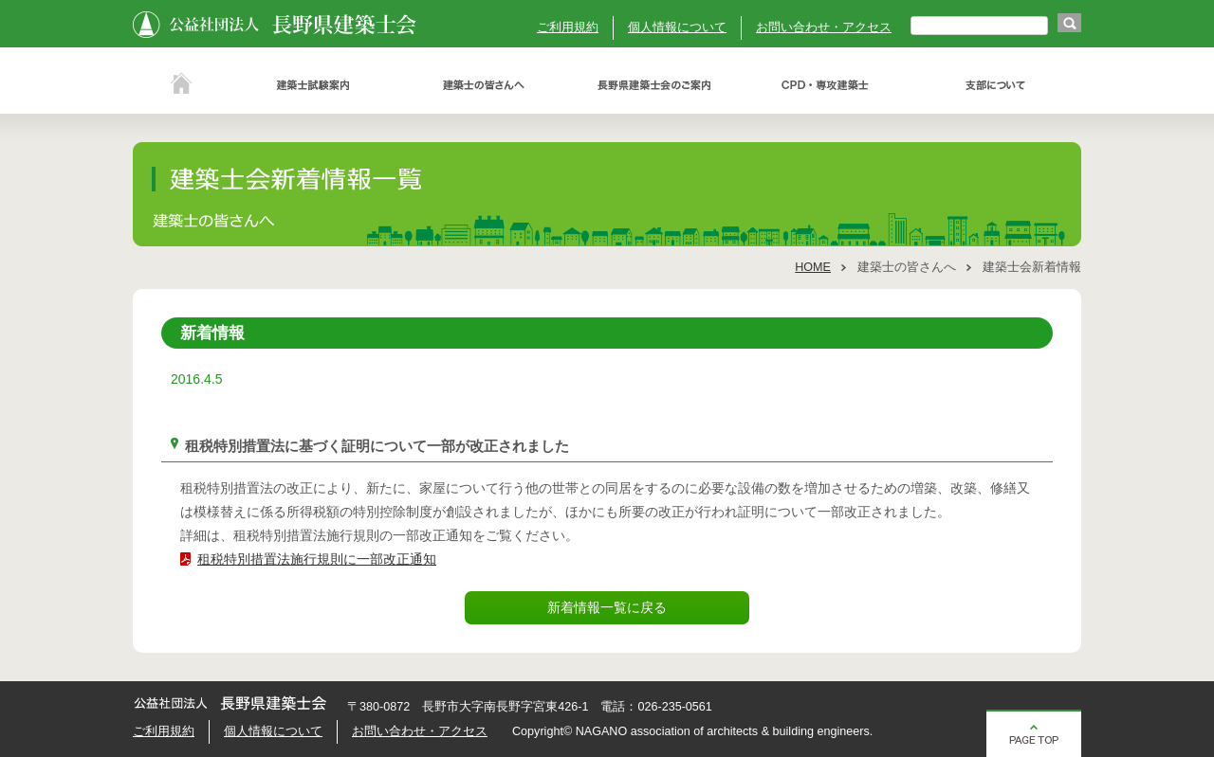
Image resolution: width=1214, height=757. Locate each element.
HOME (813, 267)
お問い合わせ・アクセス (824, 27)
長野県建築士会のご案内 (654, 85)
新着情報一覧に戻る (607, 607)
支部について (995, 85)
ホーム (180, 85)
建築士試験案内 (313, 85)
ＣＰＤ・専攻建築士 (825, 85)
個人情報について (677, 27)
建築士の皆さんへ (483, 85)
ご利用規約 (567, 27)
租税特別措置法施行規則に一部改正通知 (316, 559)
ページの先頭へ (1033, 733)
